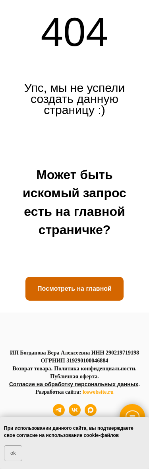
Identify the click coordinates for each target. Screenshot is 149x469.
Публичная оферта (73, 376)
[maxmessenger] (91, 413)
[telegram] (59, 413)
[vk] (75, 413)
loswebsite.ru (98, 392)
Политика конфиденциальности (94, 369)
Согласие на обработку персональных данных (73, 384)
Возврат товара (31, 369)
